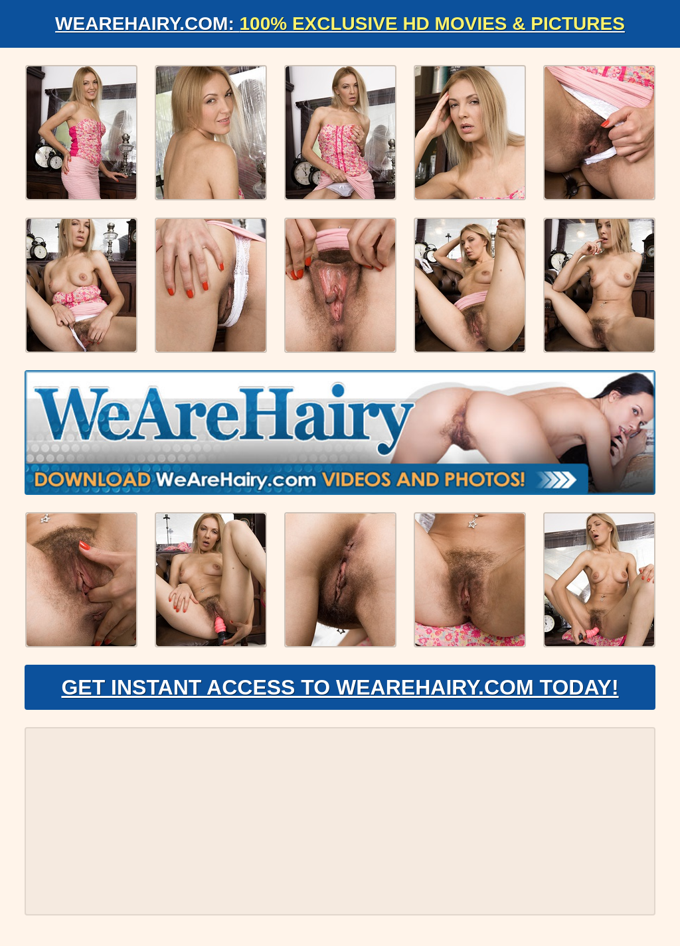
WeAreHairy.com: (340, 23)
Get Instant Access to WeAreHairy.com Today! (339, 687)
